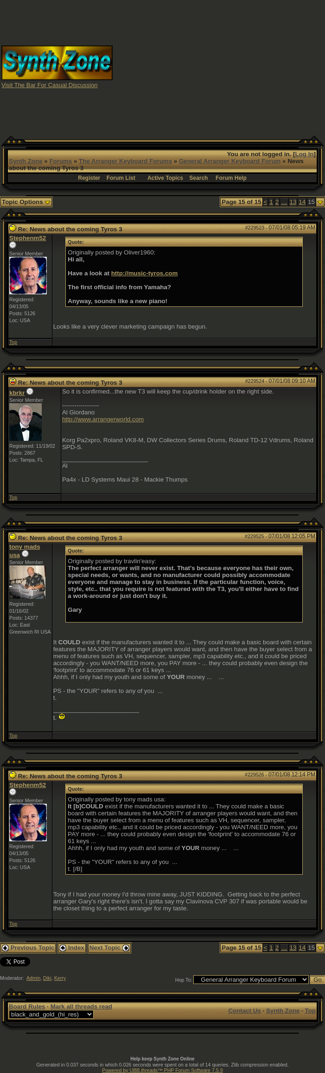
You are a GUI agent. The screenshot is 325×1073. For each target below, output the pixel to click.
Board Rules (27, 1006)
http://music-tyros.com (144, 273)
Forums (60, 161)
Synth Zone (26, 161)
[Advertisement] (219, 66)
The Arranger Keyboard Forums (125, 161)
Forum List (121, 178)
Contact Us (244, 1010)
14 (302, 201)
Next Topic (109, 947)
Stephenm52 (27, 238)
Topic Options (26, 201)
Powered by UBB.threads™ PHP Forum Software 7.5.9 (162, 1070)
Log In (304, 154)
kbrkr (17, 392)
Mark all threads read (81, 1006)
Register (89, 178)
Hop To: (183, 980)
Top (13, 342)
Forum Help (231, 178)
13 (293, 201)
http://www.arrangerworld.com (103, 419)
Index (71, 947)
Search (198, 178)
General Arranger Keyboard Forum (229, 161)
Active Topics (165, 178)
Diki (47, 978)
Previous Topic (28, 947)
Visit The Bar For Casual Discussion (49, 85)
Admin (33, 978)
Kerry (60, 978)
